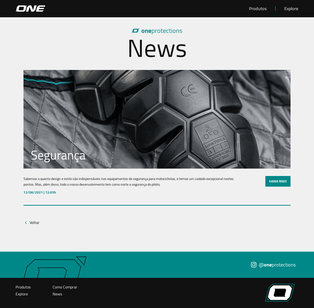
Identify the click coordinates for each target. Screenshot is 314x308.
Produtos (258, 8)
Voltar (35, 222)
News (57, 294)
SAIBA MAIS (278, 181)
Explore (291, 8)
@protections (273, 264)
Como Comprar (65, 287)
